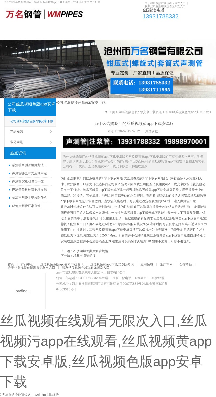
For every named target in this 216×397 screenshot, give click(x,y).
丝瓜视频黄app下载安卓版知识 (105, 26)
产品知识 (16, 131)
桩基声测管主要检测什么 (29, 198)
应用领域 (138, 26)
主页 (112, 112)
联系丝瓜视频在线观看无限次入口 (165, 6)
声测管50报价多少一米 (28, 181)
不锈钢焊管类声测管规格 (90, 251)
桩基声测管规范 (84, 256)
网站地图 (53, 394)
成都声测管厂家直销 (26, 206)
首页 (10, 26)
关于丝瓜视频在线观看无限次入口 (165, 3)
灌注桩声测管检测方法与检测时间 (30, 165)
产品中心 (24, 26)
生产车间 (156, 26)
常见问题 (16, 142)
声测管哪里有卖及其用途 (29, 173)
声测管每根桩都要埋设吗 (29, 189)
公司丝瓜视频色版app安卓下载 (31, 107)
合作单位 (174, 26)
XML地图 (148, 283)
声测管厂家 (188, 201)
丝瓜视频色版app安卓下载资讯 (57, 26)
